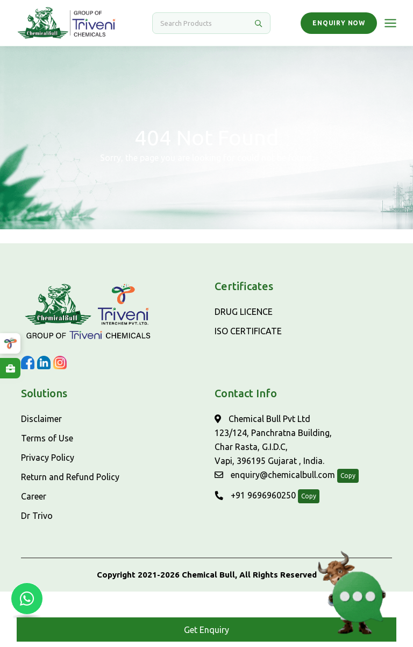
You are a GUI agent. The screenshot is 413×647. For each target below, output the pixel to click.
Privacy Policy (47, 457)
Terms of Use (47, 438)
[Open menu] (390, 23)
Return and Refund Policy (70, 477)
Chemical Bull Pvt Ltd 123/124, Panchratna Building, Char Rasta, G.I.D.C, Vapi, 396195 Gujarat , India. (273, 440)
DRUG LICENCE (244, 312)
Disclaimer (41, 419)
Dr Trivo (37, 516)
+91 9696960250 (255, 495)
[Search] (205, 23)
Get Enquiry (206, 630)
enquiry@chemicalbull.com (275, 475)
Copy (347, 475)
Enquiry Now (338, 22)
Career (33, 496)
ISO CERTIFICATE (248, 331)
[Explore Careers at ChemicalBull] (10, 368)
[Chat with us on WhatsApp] (27, 598)
